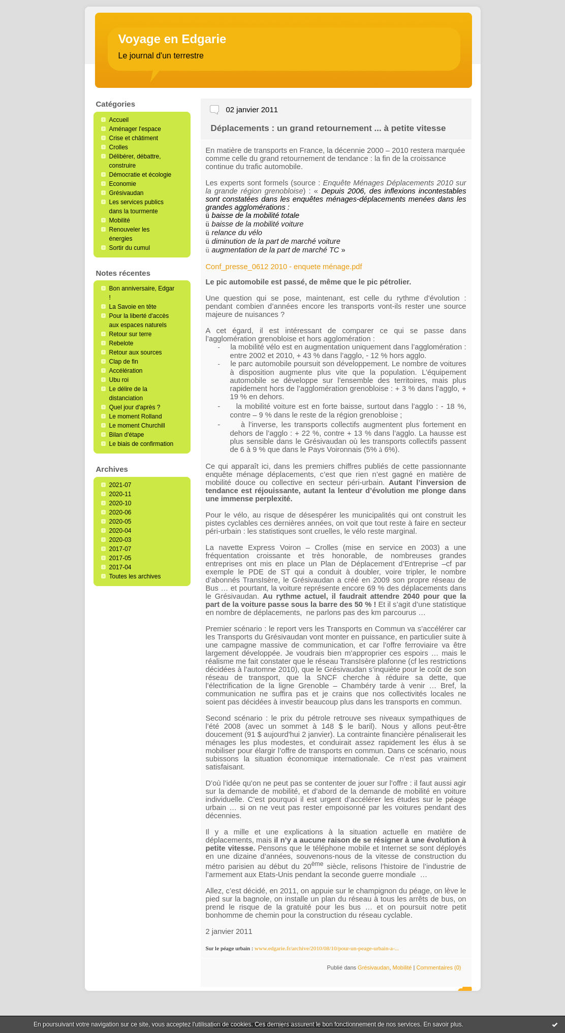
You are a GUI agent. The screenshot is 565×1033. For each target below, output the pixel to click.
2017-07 (120, 549)
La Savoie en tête (132, 306)
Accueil (119, 119)
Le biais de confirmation (141, 443)
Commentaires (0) (438, 967)
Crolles (118, 147)
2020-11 (120, 494)
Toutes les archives (135, 576)
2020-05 (120, 521)
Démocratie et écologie (140, 174)
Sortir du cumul (129, 247)
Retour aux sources (135, 352)
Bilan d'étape (126, 434)
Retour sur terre (130, 334)
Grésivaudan (126, 193)
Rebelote (121, 343)
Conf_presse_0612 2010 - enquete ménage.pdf (284, 267)
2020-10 (120, 503)
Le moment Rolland (135, 416)
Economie (122, 183)
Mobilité (119, 220)
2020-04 (120, 530)
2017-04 (120, 567)
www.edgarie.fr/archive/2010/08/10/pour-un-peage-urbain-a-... (327, 948)
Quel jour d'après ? (135, 407)
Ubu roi (119, 379)
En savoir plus (442, 1024)
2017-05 (120, 558)
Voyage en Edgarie (172, 39)
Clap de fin (123, 361)
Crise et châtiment (134, 138)
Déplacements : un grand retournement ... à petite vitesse (328, 128)
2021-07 (120, 485)
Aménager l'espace (135, 129)
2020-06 (120, 512)
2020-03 (120, 539)
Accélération (126, 370)
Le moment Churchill (137, 425)
